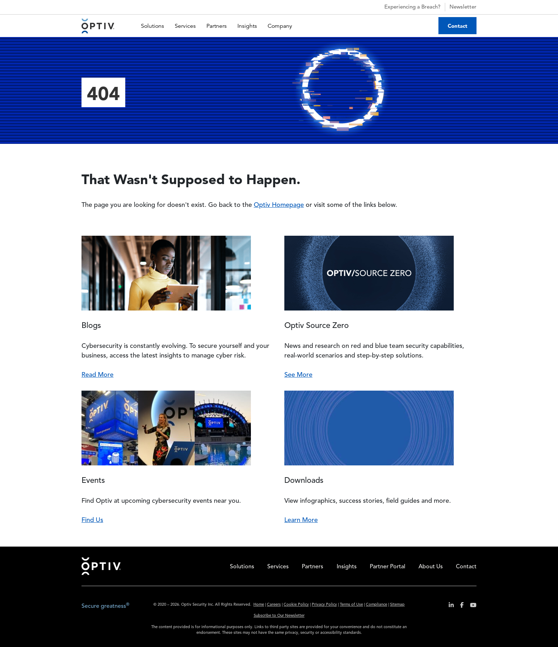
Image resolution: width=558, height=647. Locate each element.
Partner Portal (387, 567)
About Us (430, 567)
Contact (457, 25)
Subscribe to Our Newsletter (279, 616)
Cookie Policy (296, 605)
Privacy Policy (324, 605)
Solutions (152, 26)
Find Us (92, 520)
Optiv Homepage (279, 205)
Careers (274, 605)
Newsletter (463, 7)
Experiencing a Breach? (406, 7)
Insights (247, 26)
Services (185, 26)
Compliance (376, 605)
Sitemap (397, 605)
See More (298, 375)
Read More (97, 375)
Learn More (301, 520)
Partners (216, 26)
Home (101, 566)
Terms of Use (351, 605)
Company (280, 26)
